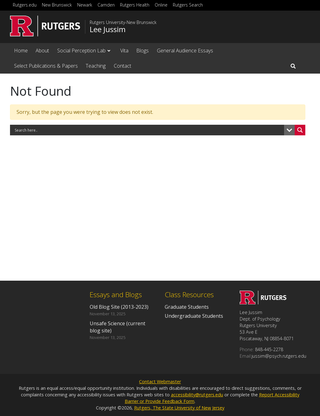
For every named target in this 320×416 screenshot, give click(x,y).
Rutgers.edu (25, 5)
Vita (124, 50)
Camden (106, 5)
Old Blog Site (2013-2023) (119, 306)
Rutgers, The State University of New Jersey (179, 408)
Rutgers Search (188, 5)
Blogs (142, 50)
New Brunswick (57, 5)
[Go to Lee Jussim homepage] (263, 302)
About (42, 50)
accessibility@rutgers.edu (197, 395)
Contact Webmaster (160, 382)
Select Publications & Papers (46, 65)
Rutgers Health (134, 5)
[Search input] (148, 130)
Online (161, 5)
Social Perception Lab (81, 50)
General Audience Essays (185, 50)
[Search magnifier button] (300, 130)
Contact (122, 65)
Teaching (96, 65)
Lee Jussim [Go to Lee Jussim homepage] (108, 29)
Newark (84, 5)
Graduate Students (187, 306)
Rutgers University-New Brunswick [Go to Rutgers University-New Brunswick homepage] (123, 22)
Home (21, 50)
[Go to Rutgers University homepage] (45, 26)
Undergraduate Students (194, 315)
